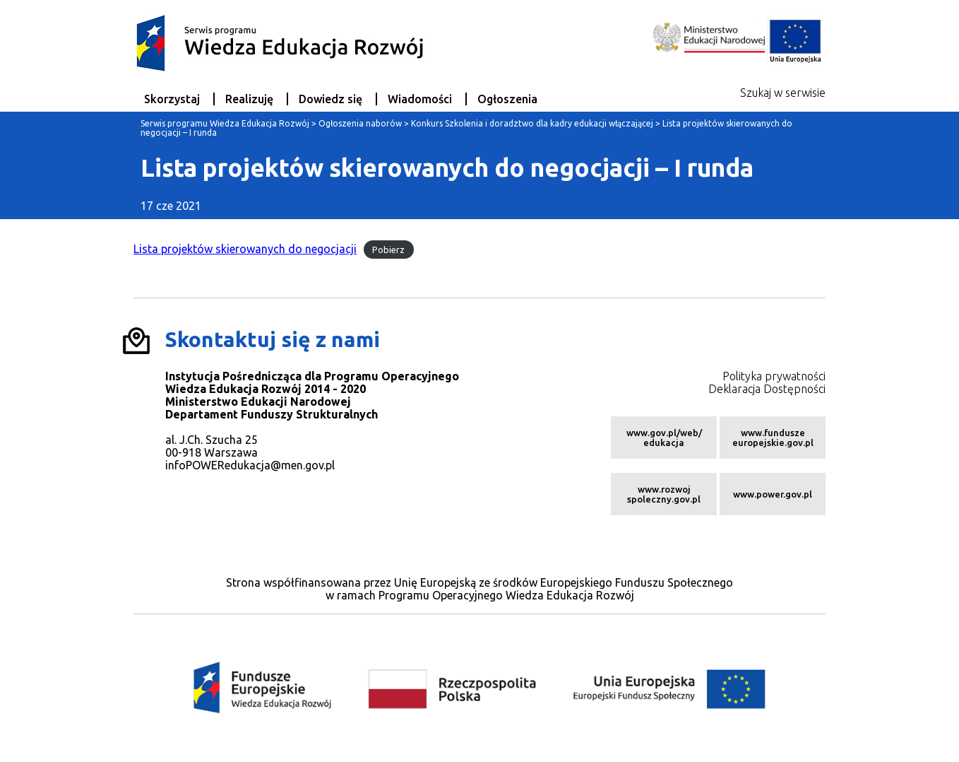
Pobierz (388, 249)
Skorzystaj (172, 99)
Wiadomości (420, 99)
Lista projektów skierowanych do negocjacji (245, 248)
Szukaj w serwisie (783, 92)
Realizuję (249, 99)
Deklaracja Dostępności (767, 388)
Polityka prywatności (774, 376)
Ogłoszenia (507, 99)
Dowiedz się (330, 99)
